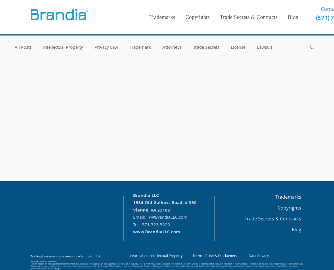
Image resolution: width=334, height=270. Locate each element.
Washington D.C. (90, 256)
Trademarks (288, 197)
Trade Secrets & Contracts (273, 219)
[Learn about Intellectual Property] (156, 256)
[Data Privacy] (259, 256)
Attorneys (172, 47)
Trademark (140, 47)
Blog (296, 229)
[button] (312, 48)
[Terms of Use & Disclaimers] (215, 256)
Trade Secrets (206, 47)
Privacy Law (106, 47)
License (238, 47)
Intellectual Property (63, 47)
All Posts (23, 47)
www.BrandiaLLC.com (156, 232)
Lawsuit (264, 47)
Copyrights (289, 208)
